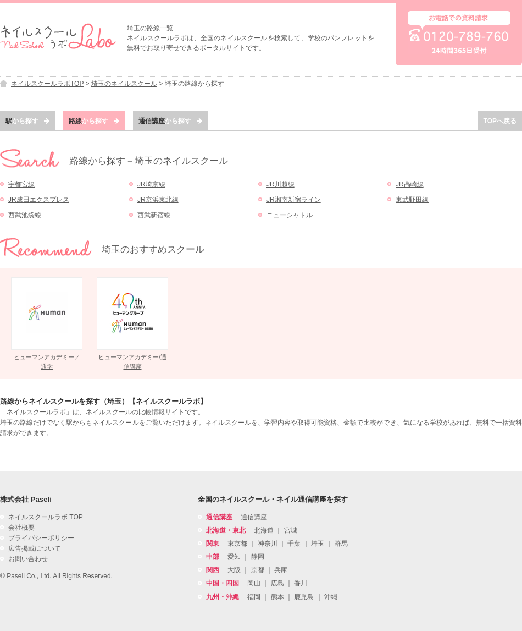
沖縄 (330, 597)
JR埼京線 (151, 184)
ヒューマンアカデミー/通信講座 (132, 361)
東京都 (237, 543)
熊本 (277, 597)
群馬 (341, 543)
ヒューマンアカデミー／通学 (47, 361)
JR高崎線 (410, 184)
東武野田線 (412, 200)
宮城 (290, 530)
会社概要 (21, 527)
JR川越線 (280, 184)
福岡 (253, 597)
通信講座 (254, 517)
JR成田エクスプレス (38, 200)
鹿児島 (304, 597)
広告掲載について (34, 548)
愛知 (234, 557)
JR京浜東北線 (158, 200)
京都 (257, 570)
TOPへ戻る (500, 121)
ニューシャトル (289, 215)
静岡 (257, 557)
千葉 (294, 543)
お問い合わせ (28, 559)
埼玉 (317, 543)
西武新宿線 (153, 215)
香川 (300, 583)
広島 (277, 583)
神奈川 (267, 543)
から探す (27, 121)
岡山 (253, 583)
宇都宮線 (21, 184)
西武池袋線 (24, 215)
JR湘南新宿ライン (293, 200)
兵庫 (280, 570)
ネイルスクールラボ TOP (45, 517)
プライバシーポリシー (41, 538)
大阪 (234, 570)
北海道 (264, 530)
